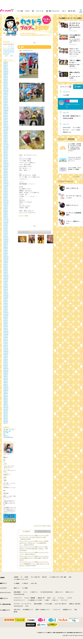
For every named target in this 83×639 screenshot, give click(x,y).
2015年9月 (5, 261)
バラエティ (27, 11)
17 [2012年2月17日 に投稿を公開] (11, 50)
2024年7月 (5, 96)
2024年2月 (5, 104)
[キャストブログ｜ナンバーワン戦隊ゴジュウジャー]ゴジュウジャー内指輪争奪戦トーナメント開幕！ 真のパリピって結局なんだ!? (34, 563)
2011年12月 (5, 331)
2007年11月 (5, 407)
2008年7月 (5, 394)
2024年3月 (5, 102)
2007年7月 (5, 413)
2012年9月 (5, 317)
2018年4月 (5, 212)
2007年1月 (5, 422)
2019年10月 (5, 185)
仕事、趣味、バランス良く (8, 429)
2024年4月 (5, 101)
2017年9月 (5, 223)
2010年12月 (5, 349)
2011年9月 (5, 335)
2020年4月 (5, 175)
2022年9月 (5, 130)
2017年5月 (5, 230)
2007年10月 (5, 408)
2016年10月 (5, 240)
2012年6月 (5, 321)
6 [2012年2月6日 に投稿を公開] (5, 48)
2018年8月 (5, 206)
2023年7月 (5, 115)
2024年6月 (5, 97)
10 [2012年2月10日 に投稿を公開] (11, 48)
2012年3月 (5, 326)
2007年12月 (5, 405)
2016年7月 (5, 245)
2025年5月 (5, 80)
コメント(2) (21, 215)
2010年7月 (5, 357)
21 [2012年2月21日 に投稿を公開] (7, 51)
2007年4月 (5, 418)
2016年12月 (5, 237)
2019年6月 (5, 191)
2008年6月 (5, 396)
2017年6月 (5, 228)
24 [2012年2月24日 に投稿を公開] (11, 51)
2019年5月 (5, 192)
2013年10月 (5, 296)
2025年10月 (5, 73)
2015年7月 (5, 264)
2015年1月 (5, 273)
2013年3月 (5, 307)
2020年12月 (5, 163)
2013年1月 (5, 310)
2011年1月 (5, 348)
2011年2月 (5, 346)
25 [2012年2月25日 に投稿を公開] (13, 51)
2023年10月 (5, 110)
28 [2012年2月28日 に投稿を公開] (7, 53)
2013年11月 (5, 295)
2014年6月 (5, 284)
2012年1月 (5, 329)
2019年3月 (5, 195)
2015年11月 (5, 258)
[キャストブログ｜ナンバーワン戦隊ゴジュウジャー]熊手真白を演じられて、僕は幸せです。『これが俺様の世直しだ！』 (33, 543)
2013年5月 (5, 304)
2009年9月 (5, 373)
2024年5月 (5, 99)
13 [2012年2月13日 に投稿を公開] (5, 50)
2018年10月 (5, 203)
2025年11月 (5, 71)
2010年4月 (5, 362)
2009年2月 (5, 384)
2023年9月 (5, 111)
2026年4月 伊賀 (7, 431)
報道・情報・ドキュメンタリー (53, 11)
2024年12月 (5, 88)
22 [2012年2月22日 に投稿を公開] (8, 51)
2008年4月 (5, 399)
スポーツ (64, 11)
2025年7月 (5, 77)
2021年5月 (5, 155)
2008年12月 (5, 387)
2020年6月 (5, 172)
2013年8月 (5, 300)
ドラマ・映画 (20, 11)
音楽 (33, 11)
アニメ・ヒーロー (40, 11)
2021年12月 (5, 144)
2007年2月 (5, 421)
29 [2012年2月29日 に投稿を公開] (8, 53)
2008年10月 (5, 390)
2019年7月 (5, 189)
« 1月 (6, 55)
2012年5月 (5, 323)
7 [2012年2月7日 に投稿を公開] (6, 48)
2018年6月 (5, 209)
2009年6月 (5, 377)
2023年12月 (5, 107)
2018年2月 (5, 216)
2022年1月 (5, 143)
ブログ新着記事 (26, 531)
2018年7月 (5, 208)
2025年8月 (5, 76)
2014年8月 (5, 281)
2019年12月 (5, 181)
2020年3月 (5, 177)
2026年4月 (5, 63)
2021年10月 (5, 147)
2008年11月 (5, 388)
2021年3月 (5, 158)
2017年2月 (5, 234)
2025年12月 (5, 69)
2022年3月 (5, 139)
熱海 (4, 434)
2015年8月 (5, 262)
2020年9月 (5, 167)
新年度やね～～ (6, 435)
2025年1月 (5, 87)
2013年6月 (5, 303)
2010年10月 (5, 352)
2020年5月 (5, 174)
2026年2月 (5, 66)
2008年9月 (5, 391)
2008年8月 (5, 393)
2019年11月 (5, 183)
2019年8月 (5, 188)
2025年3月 (5, 83)
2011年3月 (5, 345)
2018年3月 (5, 214)
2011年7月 (5, 338)
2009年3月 (5, 382)
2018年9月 (5, 205)
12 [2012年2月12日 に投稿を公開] (4, 50)
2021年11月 (5, 146)
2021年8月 (5, 150)
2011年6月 (5, 340)
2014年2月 (5, 290)
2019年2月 (5, 197)
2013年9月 (5, 298)
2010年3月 (5, 363)
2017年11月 (5, 220)
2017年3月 (5, 233)
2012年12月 (5, 312)
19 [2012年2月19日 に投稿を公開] (4, 51)
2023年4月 (5, 119)
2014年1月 (5, 292)
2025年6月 (5, 79)
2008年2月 (5, 402)
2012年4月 (5, 324)
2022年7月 (5, 133)
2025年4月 (5, 82)
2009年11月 (5, 370)
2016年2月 (5, 253)
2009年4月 (5, 380)
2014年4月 (5, 287)
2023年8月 (5, 113)
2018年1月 (5, 217)
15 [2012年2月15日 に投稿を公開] (8, 50)
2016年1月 (5, 254)
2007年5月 (5, 416)
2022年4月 (5, 138)
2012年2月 (5, 328)
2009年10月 (5, 371)
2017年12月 (5, 219)
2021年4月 (5, 157)
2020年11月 (5, 164)
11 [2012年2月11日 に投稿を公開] (13, 48)
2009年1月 (5, 385)
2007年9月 (5, 410)
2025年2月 (5, 85)
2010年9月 (5, 354)
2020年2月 (5, 178)
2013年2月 (5, 309)
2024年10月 (5, 91)
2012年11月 (5, 314)
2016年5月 (5, 248)
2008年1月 (5, 404)
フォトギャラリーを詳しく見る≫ (42, 525)
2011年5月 (5, 342)
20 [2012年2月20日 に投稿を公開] (5, 51)
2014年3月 (5, 289)
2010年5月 (5, 360)
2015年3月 (5, 270)
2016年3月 (5, 251)
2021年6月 (5, 153)
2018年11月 (5, 202)
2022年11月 (5, 127)
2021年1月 (5, 161)
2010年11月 (5, 351)
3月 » (11, 55)
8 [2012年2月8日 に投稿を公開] (8, 48)
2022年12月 (5, 125)
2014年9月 (5, 279)
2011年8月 (5, 337)
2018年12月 (5, 200)
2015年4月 (5, 268)
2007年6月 (5, 415)
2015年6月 (5, 265)
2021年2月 (5, 160)
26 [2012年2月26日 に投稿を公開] (4, 53)
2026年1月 (5, 68)
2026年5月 (5, 62)
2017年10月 (5, 222)
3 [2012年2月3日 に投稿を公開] (11, 46)
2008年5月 (5, 398)
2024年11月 (5, 90)
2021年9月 (5, 149)
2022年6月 (5, 135)
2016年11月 (5, 239)
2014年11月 (5, 276)
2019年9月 (5, 186)
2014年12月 (5, 275)
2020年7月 (5, 171)
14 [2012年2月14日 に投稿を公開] (7, 50)
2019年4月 (5, 194)
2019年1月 (5, 198)
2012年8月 (5, 318)
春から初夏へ (6, 432)
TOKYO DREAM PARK (8, 437)
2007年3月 (5, 419)
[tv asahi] (7, 11)
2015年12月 (5, 256)
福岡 (22, 47)
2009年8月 (5, 374)
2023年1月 (5, 124)
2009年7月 (5, 376)
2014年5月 (5, 286)
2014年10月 (5, 278)
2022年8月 (5, 132)
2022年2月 (5, 141)
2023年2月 (5, 122)
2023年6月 (5, 116)
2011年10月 (5, 334)
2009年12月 (5, 368)
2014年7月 (5, 282)
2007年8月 (5, 412)
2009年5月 (5, 379)
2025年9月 (5, 74)
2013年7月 (5, 301)
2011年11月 (5, 332)
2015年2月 (5, 272)
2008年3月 (5, 401)
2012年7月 (5, 320)
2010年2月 (5, 365)
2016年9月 (5, 242)
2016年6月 (5, 247)
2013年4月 (5, 306)
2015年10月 (5, 259)
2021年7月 (5, 152)
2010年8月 (5, 356)
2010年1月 (5, 366)
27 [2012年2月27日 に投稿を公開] (5, 53)
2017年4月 (5, 231)
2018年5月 (5, 211)
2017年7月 (5, 226)
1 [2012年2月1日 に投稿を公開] (8, 46)
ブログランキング (42, 531)
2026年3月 (5, 65)
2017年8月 (5, 225)
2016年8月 (5, 244)
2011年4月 (5, 343)
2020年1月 (5, 180)
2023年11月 (5, 108)
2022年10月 (5, 129)
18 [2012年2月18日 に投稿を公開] (13, 50)
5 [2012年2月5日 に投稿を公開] (3, 48)
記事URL (26, 215)
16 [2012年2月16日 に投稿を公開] (10, 50)
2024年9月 (5, 93)
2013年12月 (5, 293)
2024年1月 (5, 105)
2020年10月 (5, 166)
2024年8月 (5, 94)
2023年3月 (5, 121)
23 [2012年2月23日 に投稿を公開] (10, 51)
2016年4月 (5, 250)
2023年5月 (5, 118)
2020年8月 (5, 169)
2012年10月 (5, 315)
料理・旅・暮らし (72, 11)
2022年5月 (5, 136)
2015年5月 (5, 267)
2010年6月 (5, 359)
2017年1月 (5, 236)
